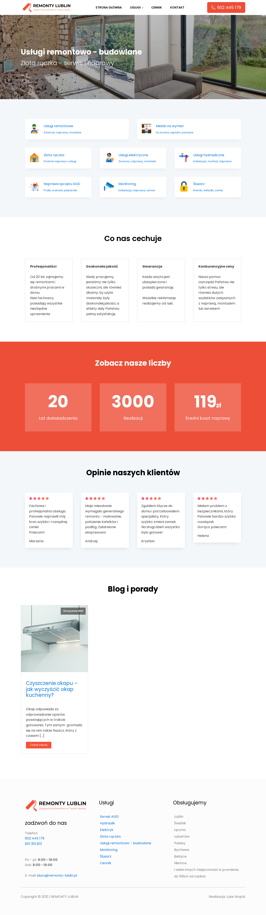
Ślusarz (105, 856)
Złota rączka (110, 836)
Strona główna (109, 7)
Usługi (135, 7)
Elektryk (106, 829)
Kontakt (177, 7)
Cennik (156, 7)
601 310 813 (33, 843)
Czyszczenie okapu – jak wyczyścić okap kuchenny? (52, 689)
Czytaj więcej (38, 745)
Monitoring (108, 849)
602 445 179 (34, 838)
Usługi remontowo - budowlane (125, 843)
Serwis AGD (109, 816)
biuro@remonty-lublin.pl (57, 875)
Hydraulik (107, 823)
